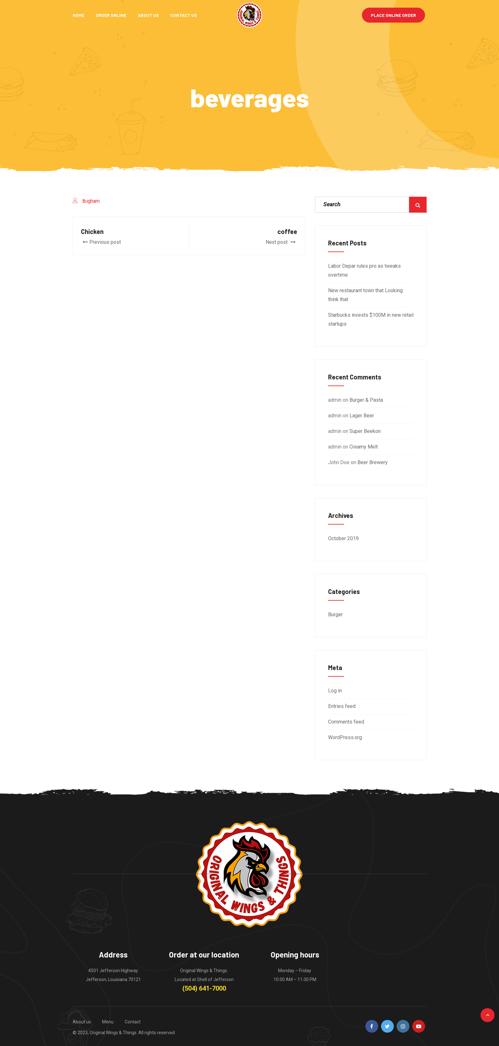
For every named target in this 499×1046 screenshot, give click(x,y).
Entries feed (342, 706)
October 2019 (343, 538)
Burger (335, 614)
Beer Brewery (372, 462)
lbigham (91, 201)
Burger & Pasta (366, 400)
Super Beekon (365, 431)
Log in (335, 691)
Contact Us (183, 15)
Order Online (111, 15)
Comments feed (346, 722)
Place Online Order (393, 15)
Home (78, 15)
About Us (148, 15)
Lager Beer (361, 416)
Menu (108, 1021)
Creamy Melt (363, 447)
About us (82, 1021)
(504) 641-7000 (204, 988)
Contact (133, 1021)
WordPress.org (345, 737)
